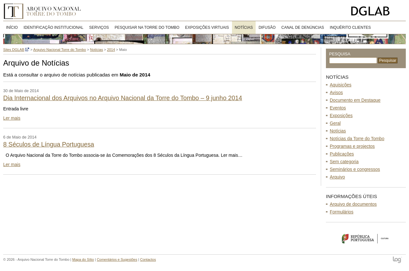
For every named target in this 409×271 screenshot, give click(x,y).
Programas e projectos (352, 146)
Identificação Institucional (53, 27)
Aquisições (340, 84)
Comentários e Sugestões (117, 259)
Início (12, 27)
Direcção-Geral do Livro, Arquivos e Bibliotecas (377, 11)
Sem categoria (344, 161)
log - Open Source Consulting (398, 260)
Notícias (244, 27)
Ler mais (11, 118)
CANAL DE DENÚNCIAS (303, 27)
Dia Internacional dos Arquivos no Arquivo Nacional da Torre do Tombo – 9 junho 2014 (122, 97)
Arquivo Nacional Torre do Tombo (44, 11)
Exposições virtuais (207, 27)
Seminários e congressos (355, 169)
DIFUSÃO (267, 27)
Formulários (341, 211)
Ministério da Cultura (366, 238)
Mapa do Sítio (83, 259)
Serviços (99, 27)
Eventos (338, 107)
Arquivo (337, 176)
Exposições (341, 115)
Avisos (336, 92)
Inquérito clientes (350, 27)
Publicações (342, 153)
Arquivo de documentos (353, 204)
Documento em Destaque (355, 100)
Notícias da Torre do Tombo (357, 138)
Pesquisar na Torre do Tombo (147, 27)
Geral (335, 123)
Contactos (148, 259)
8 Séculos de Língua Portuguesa (48, 144)
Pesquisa (339, 54)
